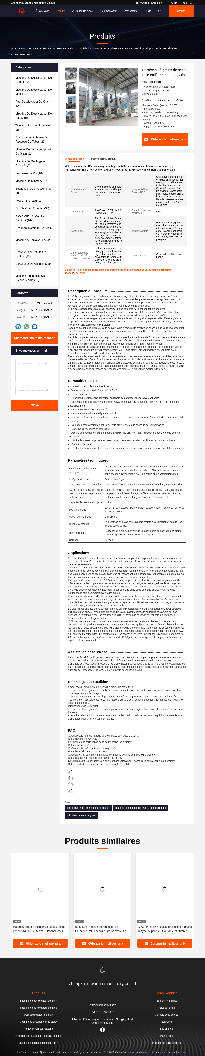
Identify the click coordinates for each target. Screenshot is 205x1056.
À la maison (42, 10)
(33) (32, 208)
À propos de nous (82, 10)
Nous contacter (108, 10)
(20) (31, 139)
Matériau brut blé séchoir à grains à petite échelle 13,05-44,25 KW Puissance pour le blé (39, 929)
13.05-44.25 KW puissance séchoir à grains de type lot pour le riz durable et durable (164, 929)
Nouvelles (166, 1021)
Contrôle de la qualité (166, 1014)
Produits (60, 10)
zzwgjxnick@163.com (150, 2)
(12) (28, 200)
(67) (33, 115)
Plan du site (166, 1035)
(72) (33, 91)
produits (33, 48)
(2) (30, 163)
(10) (29, 173)
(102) (33, 79)
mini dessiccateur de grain (81, 815)
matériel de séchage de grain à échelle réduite (140, 807)
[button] (71, 121)
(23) (32, 127)
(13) (33, 230)
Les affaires (166, 1028)
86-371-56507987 (182, 2)
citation (181, 10)
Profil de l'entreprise (166, 1000)
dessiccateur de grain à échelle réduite (88, 807)
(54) (32, 103)
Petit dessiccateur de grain (58, 48)
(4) (33, 190)
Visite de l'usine (166, 1007)
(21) (33, 151)
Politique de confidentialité (166, 1042)
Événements (130, 10)
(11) (33, 266)
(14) (30, 218)
